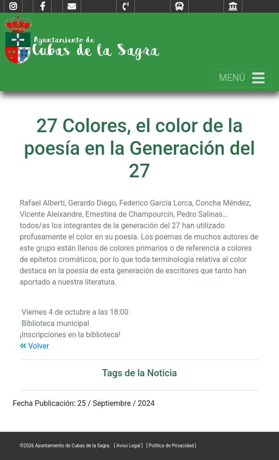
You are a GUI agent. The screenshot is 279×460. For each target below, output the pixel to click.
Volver (34, 345)
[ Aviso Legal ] (129, 445)
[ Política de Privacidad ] (171, 445)
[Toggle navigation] (242, 78)
